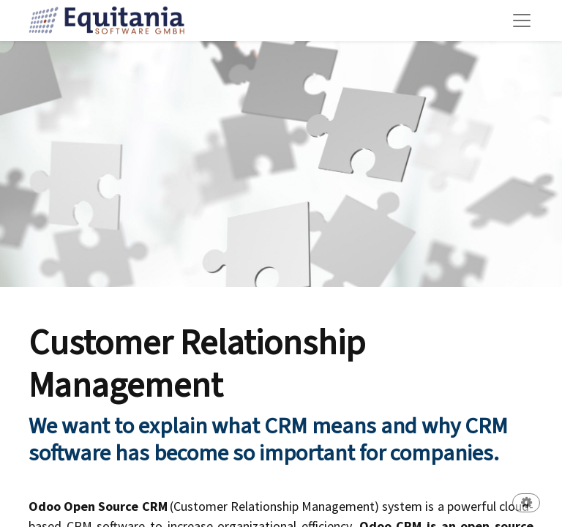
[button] (526, 504)
